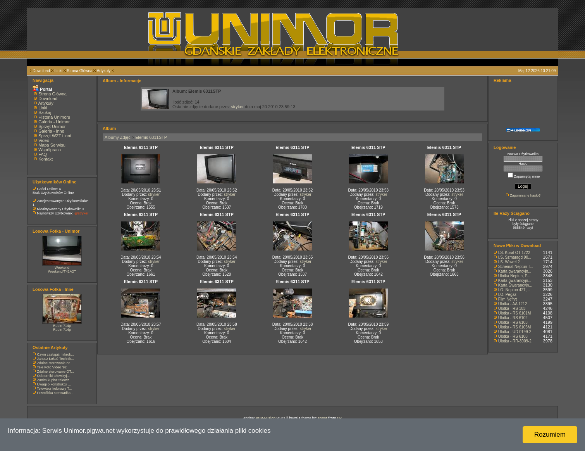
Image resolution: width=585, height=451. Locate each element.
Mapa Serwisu (51, 145)
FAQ (42, 154)
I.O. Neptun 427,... (514, 290)
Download (41, 71)
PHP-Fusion (265, 418)
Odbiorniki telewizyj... (53, 376)
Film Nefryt (507, 299)
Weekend (62, 268)
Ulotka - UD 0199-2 (515, 332)
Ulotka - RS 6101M (514, 313)
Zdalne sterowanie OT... (55, 371)
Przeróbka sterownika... (55, 393)
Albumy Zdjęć (118, 137)
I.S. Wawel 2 (509, 262)
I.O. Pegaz (507, 294)
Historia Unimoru (54, 117)
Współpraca (49, 149)
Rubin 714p (62, 326)
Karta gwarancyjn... (515, 271)
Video (43, 140)
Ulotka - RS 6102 (513, 318)
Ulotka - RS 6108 (513, 336)
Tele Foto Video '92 (52, 367)
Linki (58, 71)
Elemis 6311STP (151, 137)
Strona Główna (80, 71)
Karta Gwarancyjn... (515, 285)
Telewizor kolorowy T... (54, 389)
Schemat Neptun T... (515, 266)
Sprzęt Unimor (51, 126)
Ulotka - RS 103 (512, 308)
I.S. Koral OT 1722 (514, 253)
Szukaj (44, 112)
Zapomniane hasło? (525, 195)
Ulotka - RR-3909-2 (515, 341)
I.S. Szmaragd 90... (515, 257)
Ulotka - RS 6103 (513, 322)
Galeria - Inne (51, 131)
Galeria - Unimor (54, 121)
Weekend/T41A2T (62, 271)
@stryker (81, 213)
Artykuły (104, 71)
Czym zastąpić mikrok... (55, 354)
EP (339, 418)
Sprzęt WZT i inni (54, 135)
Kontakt (45, 159)
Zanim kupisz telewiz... (54, 380)
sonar (322, 418)
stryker (237, 106)
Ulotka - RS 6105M (514, 327)
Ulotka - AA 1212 (512, 304)
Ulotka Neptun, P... (514, 276)
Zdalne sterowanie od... (55, 363)
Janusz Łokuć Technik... (55, 359)
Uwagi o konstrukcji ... (54, 384)
